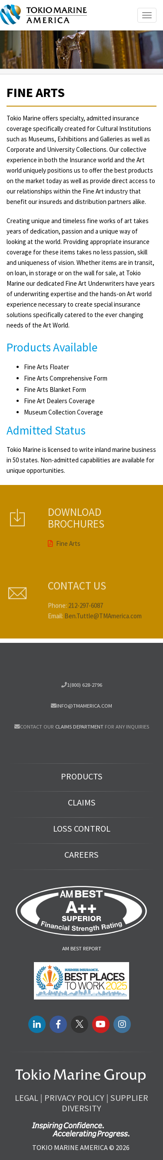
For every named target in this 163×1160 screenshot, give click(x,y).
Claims (82, 802)
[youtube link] (101, 1024)
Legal (26, 1097)
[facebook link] (58, 1024)
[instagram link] (122, 1024)
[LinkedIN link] (37, 1024)
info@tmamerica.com (84, 705)
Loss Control (81, 828)
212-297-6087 (85, 616)
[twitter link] (79, 1024)
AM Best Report (81, 948)
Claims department (79, 726)
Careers (81, 854)
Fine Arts (64, 532)
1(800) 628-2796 (84, 684)
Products (82, 776)
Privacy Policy (74, 1097)
